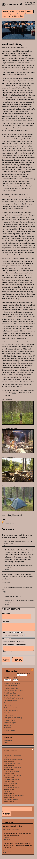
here (14, 393)
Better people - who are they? (13, 719)
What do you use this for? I (12, 789)
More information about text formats (14, 636)
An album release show (11, 689)
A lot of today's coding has (12, 769)
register (32, 4)
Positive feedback (9, 722)
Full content (6, 841)
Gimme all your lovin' (10, 702)
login (26, 4)
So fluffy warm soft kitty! (11, 773)
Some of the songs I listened (13, 760)
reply (4, 545)
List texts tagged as (23, 674)
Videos (29, 12)
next (16, 734)
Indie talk (7, 714)
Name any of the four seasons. (15, 646)
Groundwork (8, 726)
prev (5, 734)
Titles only (6, 839)
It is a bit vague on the (11, 801)
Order (15, 679)
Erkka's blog (17, 16)
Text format (7, 634)
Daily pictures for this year (12, 709)
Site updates (8, 704)
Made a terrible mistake (11, 781)
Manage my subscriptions (11, 831)
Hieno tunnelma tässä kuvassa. (14, 797)
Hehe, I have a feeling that (12, 756)
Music (21, 12)
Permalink (4, 541)
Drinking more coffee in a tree (13, 692)
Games (13, 12)
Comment (6, 622)
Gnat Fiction (8, 707)
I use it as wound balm (11, 785)
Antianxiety (7, 729)
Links (6, 744)
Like (3, 519)
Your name (6, 613)
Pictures (6, 16)
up (3, 521)
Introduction (8, 741)
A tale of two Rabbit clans (12, 697)
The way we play (9, 731)
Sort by (6, 679)
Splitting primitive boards (12, 684)
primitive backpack (27, 314)
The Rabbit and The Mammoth (13, 699)
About (5, 12)
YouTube (5, 854)
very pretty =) (8, 793)
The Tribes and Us (10, 694)
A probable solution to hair (12, 764)
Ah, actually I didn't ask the (12, 777)
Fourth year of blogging (11, 712)
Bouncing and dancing (11, 687)
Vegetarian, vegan (10, 724)
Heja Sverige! (8, 717)
